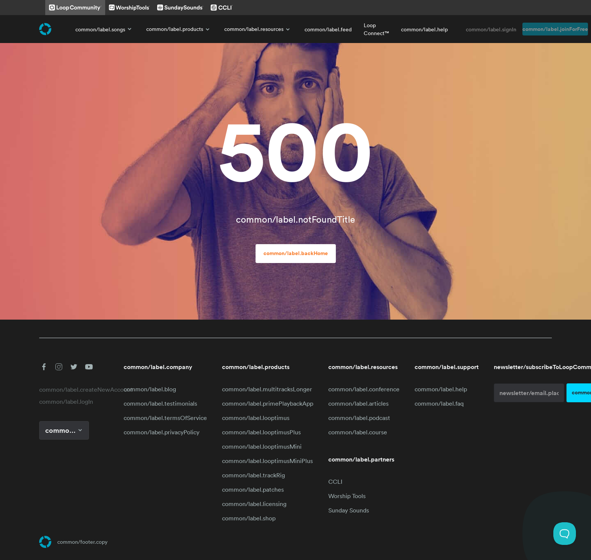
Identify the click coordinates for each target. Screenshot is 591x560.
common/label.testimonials (160, 403)
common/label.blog (150, 389)
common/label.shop (249, 518)
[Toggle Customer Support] (564, 533)
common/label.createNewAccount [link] (74, 389)
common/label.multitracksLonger (267, 389)
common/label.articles (358, 403)
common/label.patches (253, 489)
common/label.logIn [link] (66, 401)
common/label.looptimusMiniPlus (267, 461)
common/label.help (424, 29)
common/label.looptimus (255, 418)
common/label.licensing (254, 504)
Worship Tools (347, 496)
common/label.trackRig (253, 475)
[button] (43, 366)
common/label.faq (439, 403)
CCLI (335, 481)
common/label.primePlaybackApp (267, 403)
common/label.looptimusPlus (261, 432)
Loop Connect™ (376, 29)
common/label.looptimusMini (262, 446)
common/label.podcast (359, 418)
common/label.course (357, 432)
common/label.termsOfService (165, 418)
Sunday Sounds (348, 510)
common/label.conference (364, 389)
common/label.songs (104, 29)
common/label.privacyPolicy (161, 432)
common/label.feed (328, 29)
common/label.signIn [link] (491, 29)
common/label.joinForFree (555, 29)
